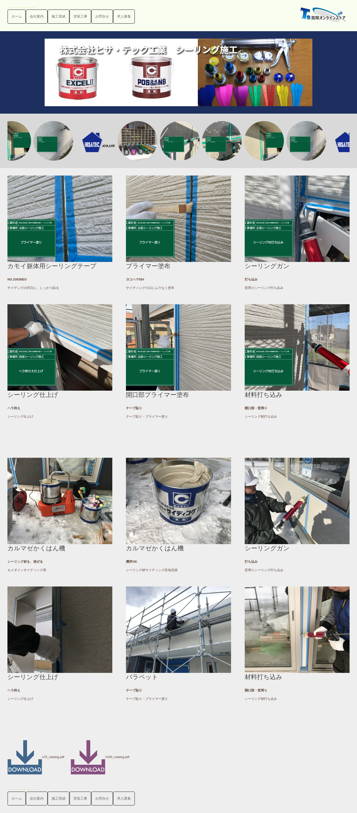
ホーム (16, 16)
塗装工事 (80, 16)
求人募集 (124, 16)
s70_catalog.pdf (35, 757)
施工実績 (58, 16)
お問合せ (102, 16)
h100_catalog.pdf (100, 757)
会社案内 (37, 16)
